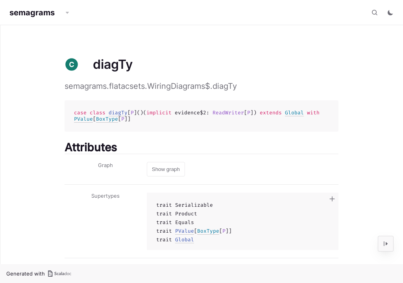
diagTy (118, 112)
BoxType (107, 119)
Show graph (166, 169)
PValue (83, 119)
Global (294, 112)
